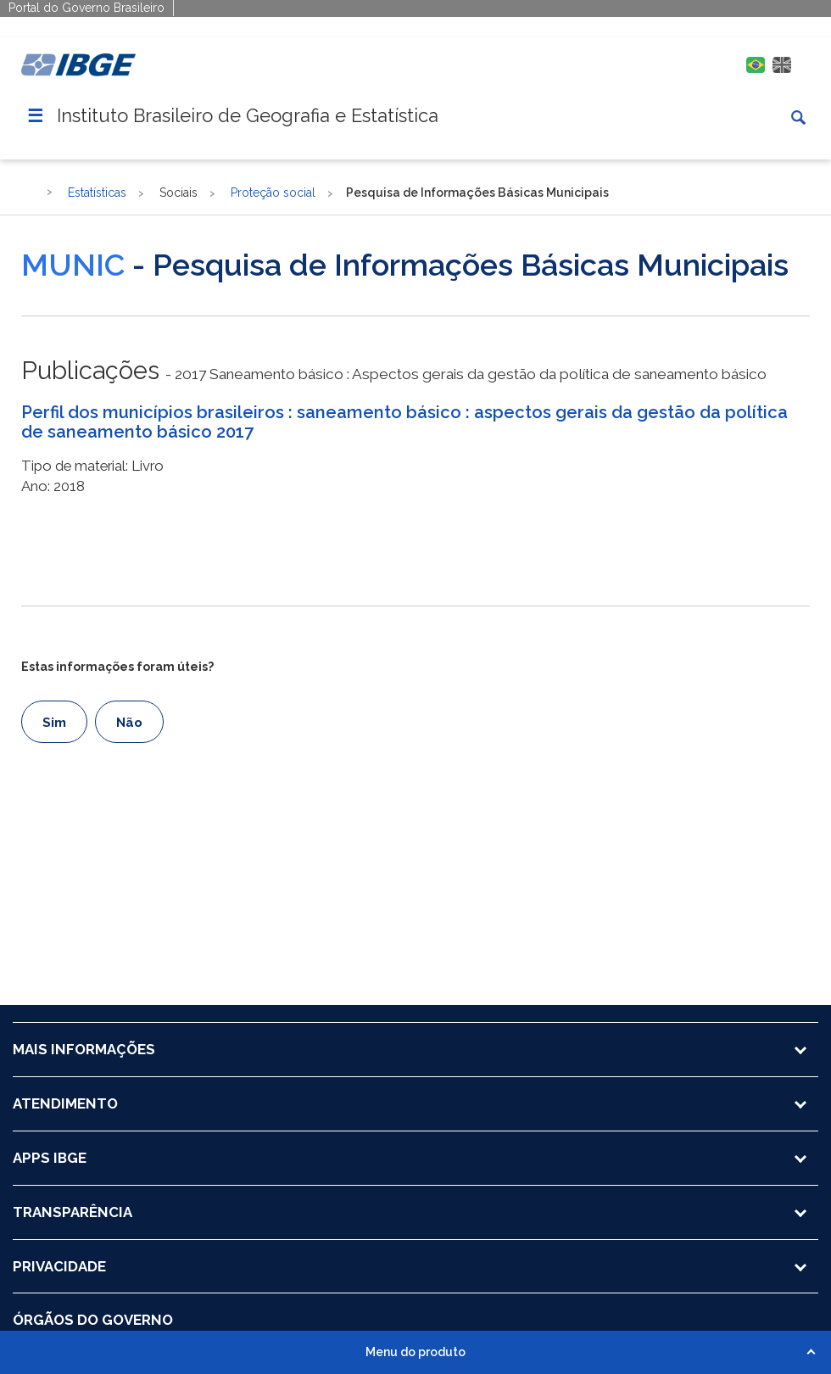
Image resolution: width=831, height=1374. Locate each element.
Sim (54, 722)
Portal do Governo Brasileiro (86, 7)
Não (129, 722)
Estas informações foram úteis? (117, 666)
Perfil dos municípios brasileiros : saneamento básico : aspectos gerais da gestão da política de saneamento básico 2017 (404, 422)
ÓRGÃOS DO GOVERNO (93, 1319)
